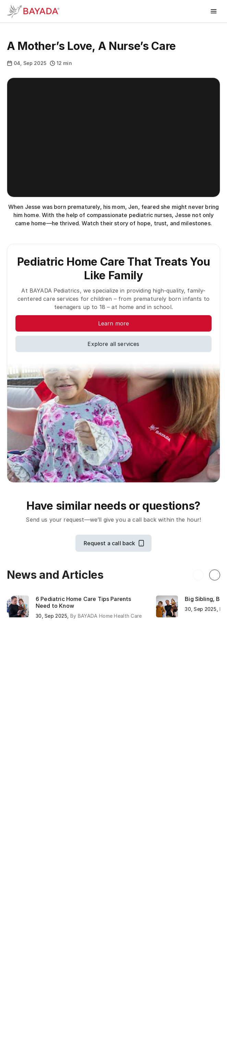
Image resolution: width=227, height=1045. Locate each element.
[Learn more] (113, 323)
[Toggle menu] (213, 11)
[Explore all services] (113, 344)
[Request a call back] (113, 543)
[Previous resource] (198, 575)
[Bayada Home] (34, 11)
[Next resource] (214, 575)
